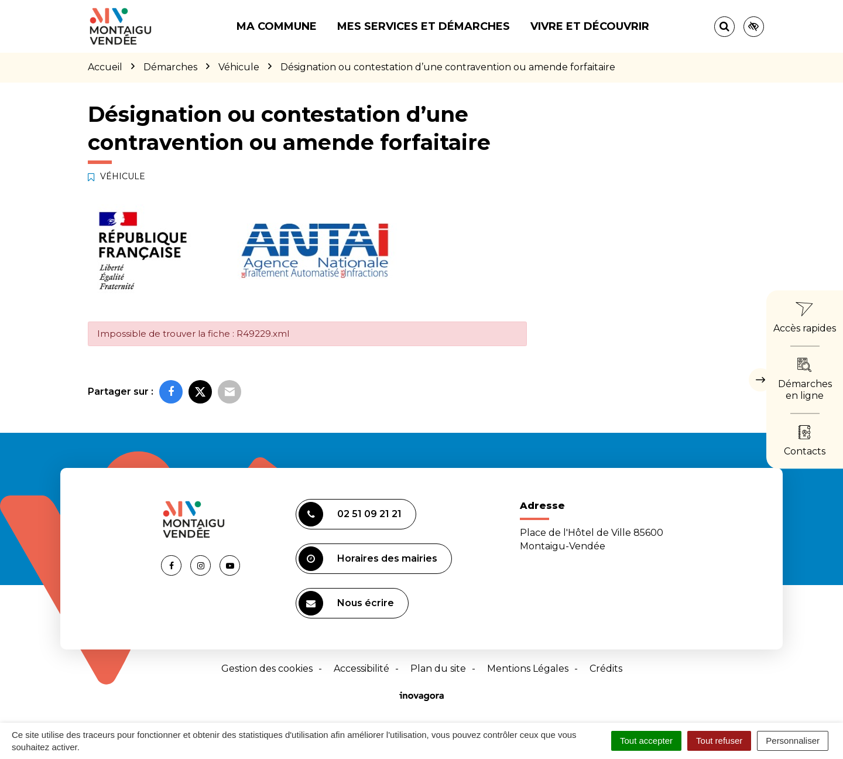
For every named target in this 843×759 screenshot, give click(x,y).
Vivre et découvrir (589, 26)
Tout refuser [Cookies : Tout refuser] (719, 741)
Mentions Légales (527, 668)
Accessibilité (361, 668)
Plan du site (438, 668)
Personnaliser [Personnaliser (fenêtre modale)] (793, 741)
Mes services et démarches (423, 26)
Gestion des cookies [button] (267, 668)
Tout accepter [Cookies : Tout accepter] (646, 741)
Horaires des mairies (368, 558)
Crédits (606, 668)
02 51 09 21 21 (350, 514)
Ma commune (277, 26)
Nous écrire (346, 603)
